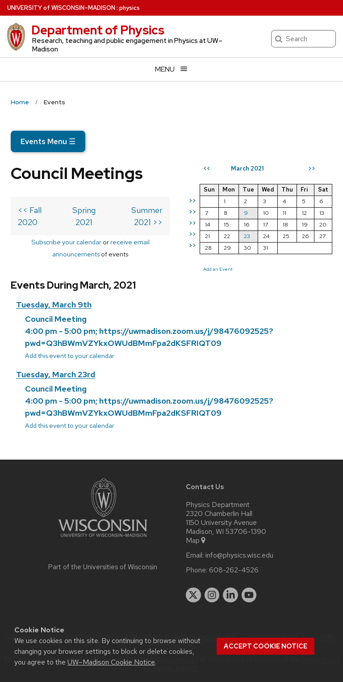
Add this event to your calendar (69, 355)
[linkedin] (230, 595)
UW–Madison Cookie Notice (111, 662)
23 (247, 236)
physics (129, 8)
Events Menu (48, 141)
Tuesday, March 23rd (55, 374)
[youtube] (249, 595)
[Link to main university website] (102, 538)
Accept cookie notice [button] (265, 646)
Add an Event (218, 269)
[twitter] (193, 595)
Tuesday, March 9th (54, 304)
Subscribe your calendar (66, 242)
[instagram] (212, 595)
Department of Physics (97, 30)
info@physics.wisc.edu (239, 555)
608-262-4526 (234, 570)
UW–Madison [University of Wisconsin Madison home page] (61, 8)
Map (196, 540)
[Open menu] (171, 69)
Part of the (102, 567)
